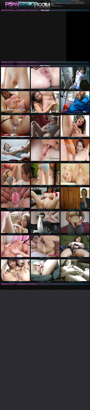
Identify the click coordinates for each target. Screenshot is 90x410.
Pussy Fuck (59, 5)
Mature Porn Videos (64, 1)
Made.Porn (71, 1)
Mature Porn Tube (55, 1)
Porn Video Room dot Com (62, 0)
